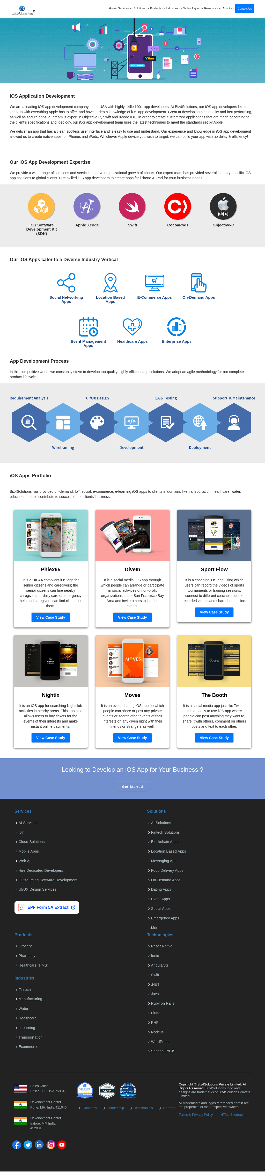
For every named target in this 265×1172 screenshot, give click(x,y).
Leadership (115, 1108)
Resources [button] (212, 8)
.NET (155, 985)
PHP (154, 1023)
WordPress (160, 1042)
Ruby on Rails (162, 1004)
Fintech (24, 990)
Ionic (155, 956)
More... (156, 928)
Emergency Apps (165, 918)
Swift (155, 975)
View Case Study (50, 618)
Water (23, 1009)
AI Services (27, 823)
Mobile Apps (28, 852)
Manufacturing (30, 999)
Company (90, 1108)
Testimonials (143, 1108)
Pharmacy (26, 956)
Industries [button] (174, 8)
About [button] (228, 8)
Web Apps (26, 861)
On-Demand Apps (165, 880)
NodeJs (157, 1032)
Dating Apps (161, 890)
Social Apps (160, 909)
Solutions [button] (141, 8)
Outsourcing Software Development (47, 880)
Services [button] (125, 8)
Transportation (30, 1037)
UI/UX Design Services (37, 890)
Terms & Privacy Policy (196, 1115)
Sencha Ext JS (163, 1051)
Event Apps (160, 899)
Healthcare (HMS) (33, 966)
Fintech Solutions (165, 833)
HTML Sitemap (231, 1115)
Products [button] (157, 8)
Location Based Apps (168, 852)
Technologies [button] (193, 8)
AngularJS (159, 966)
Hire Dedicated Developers (40, 871)
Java (154, 994)
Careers (169, 1108)
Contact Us (245, 8)
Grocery (24, 947)
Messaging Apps (164, 861)
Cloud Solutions (31, 842)
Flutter (156, 1013)
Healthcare (27, 1019)
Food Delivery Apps (167, 871)
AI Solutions (161, 823)
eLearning (26, 1028)
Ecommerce (28, 1047)
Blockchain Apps (164, 842)
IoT (21, 833)
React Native (161, 947)
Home (112, 8)
